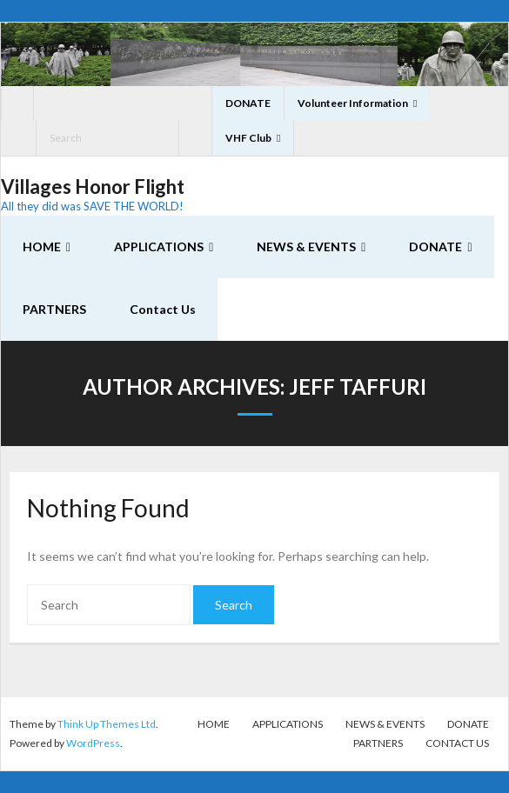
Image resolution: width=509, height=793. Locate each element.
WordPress (93, 743)
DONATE (248, 103)
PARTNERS (378, 743)
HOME (214, 723)
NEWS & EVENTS (385, 723)
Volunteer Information (353, 103)
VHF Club (248, 137)
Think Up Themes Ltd (106, 723)
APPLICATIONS (287, 723)
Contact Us (457, 743)
